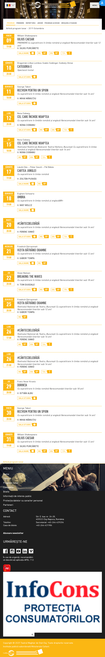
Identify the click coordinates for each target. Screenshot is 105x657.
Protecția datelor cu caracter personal (23, 501)
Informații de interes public (17, 496)
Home (6, 474)
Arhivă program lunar (13, 462)
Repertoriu (30, 23)
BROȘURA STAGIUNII (69, 23)
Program (10, 23)
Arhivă (40, 23)
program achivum (52, 23)
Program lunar (10, 483)
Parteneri (8, 505)
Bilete (6, 492)
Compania (8, 487)
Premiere (20, 23)
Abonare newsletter (13, 533)
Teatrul (7, 478)
